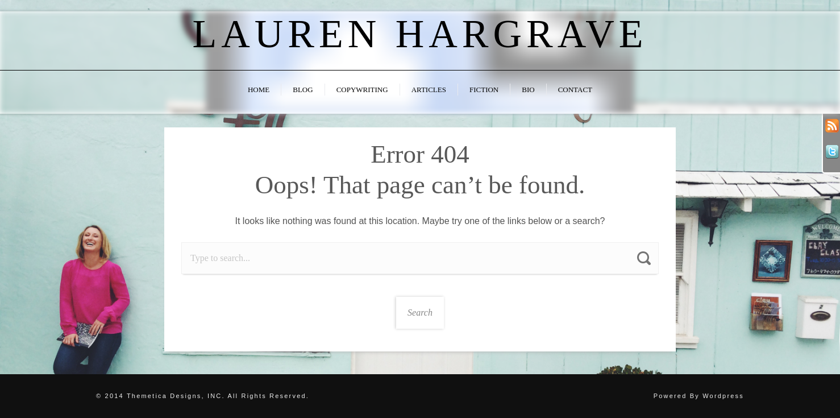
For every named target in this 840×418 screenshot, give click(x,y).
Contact (575, 89)
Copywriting (362, 89)
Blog (303, 89)
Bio (528, 89)
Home (258, 89)
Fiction (483, 89)
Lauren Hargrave (419, 34)
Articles (428, 89)
